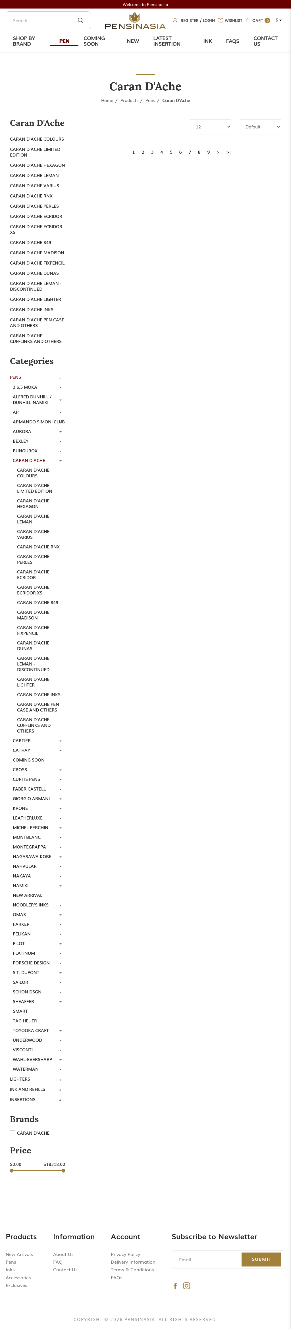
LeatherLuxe (28, 817)
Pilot (19, 943)
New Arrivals (19, 1254)
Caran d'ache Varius (34, 185)
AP (15, 412)
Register (190, 20)
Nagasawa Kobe (32, 856)
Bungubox (25, 450)
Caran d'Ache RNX (31, 195)
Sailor (20, 982)
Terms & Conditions (132, 1269)
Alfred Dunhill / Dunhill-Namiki (32, 399)
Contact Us (265, 40)
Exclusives (16, 1285)
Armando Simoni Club (39, 421)
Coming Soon (94, 40)
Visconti (23, 1049)
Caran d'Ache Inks (31, 309)
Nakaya (22, 875)
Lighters (20, 1079)
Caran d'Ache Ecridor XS (36, 229)
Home (107, 100)
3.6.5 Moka (25, 387)
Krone (20, 808)
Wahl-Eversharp (32, 1059)
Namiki (20, 885)
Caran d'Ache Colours (37, 139)
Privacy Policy (125, 1254)
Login (209, 20)
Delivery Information (133, 1261)
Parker (21, 924)
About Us (63, 1254)
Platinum (24, 953)
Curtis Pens (26, 779)
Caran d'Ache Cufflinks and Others (36, 338)
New (133, 40)
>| (228, 151)
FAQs (116, 1277)
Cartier (22, 740)
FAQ (58, 1261)
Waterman (26, 1069)
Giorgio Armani (31, 798)
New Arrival (27, 895)
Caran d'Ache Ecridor (36, 216)
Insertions (23, 1099)
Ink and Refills (27, 1089)
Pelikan (22, 933)
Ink (207, 40)
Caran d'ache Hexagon (37, 165)
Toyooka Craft (31, 1030)
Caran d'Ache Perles (34, 206)
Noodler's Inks (31, 904)
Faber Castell (29, 788)
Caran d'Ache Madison (37, 252)
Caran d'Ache (176, 100)
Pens (150, 100)
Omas (19, 914)
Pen (64, 40)
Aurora (22, 431)
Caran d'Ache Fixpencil (37, 262)
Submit (261, 1258)
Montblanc (27, 837)
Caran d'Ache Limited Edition (35, 152)
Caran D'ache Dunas (34, 273)
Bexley (20, 441)
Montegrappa (29, 846)
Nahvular (25, 866)
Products (129, 100)
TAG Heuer (25, 1020)
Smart (20, 1011)
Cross (20, 769)
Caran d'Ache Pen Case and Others (37, 322)
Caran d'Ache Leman (34, 175)
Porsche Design (31, 962)
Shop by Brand (24, 40)
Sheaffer (23, 1001)
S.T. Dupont (26, 972)
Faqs (232, 40)
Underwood (27, 1040)
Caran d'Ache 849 (30, 242)
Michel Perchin (30, 827)
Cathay (21, 750)
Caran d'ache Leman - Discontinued (35, 286)
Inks (10, 1269)
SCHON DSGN (27, 991)
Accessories (18, 1277)
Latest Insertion (166, 40)
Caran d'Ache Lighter (35, 299)
